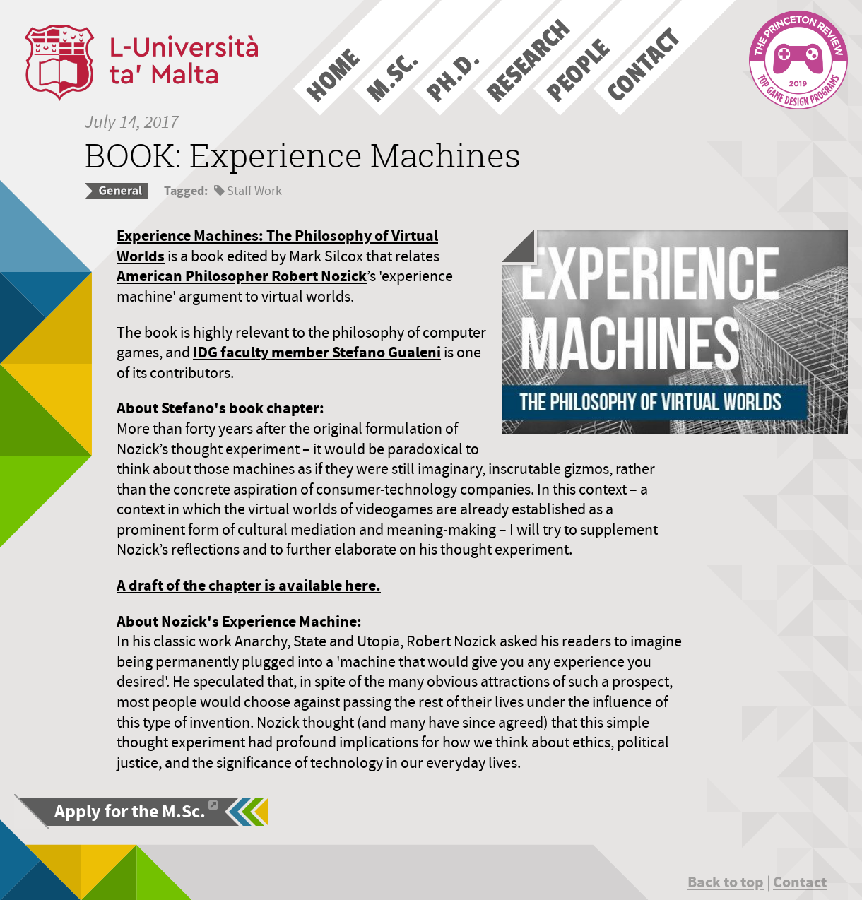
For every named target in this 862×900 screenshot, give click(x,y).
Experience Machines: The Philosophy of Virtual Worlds (277, 245)
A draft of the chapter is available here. (249, 585)
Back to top (725, 882)
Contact (800, 882)
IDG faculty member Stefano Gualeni (317, 352)
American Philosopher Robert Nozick (242, 276)
